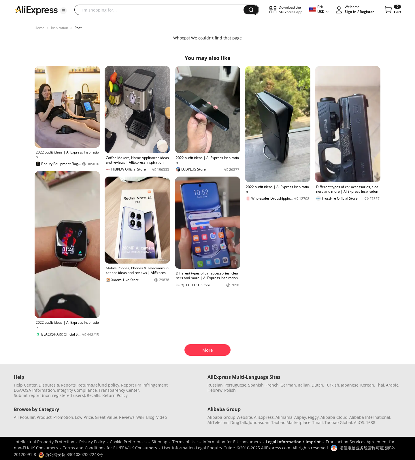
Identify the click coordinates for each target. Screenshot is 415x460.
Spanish (256, 385)
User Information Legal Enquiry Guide (198, 447)
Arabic (392, 385)
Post (78, 27)
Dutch (317, 385)
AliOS (359, 422)
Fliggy (313, 417)
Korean (367, 385)
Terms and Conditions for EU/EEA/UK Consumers (110, 447)
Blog (150, 417)
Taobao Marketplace (290, 422)
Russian (215, 385)
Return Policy (115, 395)
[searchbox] (161, 10)
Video (161, 417)
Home (39, 27)
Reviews (127, 417)
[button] (63, 10)
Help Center (25, 385)
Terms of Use (185, 441)
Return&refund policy (98, 385)
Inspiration (59, 27)
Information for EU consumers (232, 441)
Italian (304, 385)
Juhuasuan (259, 422)
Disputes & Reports (57, 385)
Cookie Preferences (128, 441)
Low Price (84, 417)
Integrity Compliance (77, 390)
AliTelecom (218, 422)
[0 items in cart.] (392, 9)
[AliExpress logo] (36, 10)
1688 (370, 422)
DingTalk (238, 422)
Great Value (106, 417)
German (288, 385)
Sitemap (159, 441)
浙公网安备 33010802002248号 (70, 454)
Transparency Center (119, 390)
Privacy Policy (92, 441)
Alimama (284, 417)
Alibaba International (369, 417)
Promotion (63, 417)
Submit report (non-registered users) (49, 395)
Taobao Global (338, 422)
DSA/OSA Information (34, 390)
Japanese (350, 385)
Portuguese (235, 385)
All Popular (24, 417)
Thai (380, 385)
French (272, 385)
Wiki (140, 417)
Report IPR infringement (144, 385)
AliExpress (264, 417)
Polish (230, 390)
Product (44, 417)
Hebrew (214, 390)
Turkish (332, 385)
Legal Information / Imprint (293, 441)
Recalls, (94, 395)
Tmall (317, 422)
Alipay (300, 417)
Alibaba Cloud (334, 417)
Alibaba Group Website (229, 417)
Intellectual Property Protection (44, 441)
